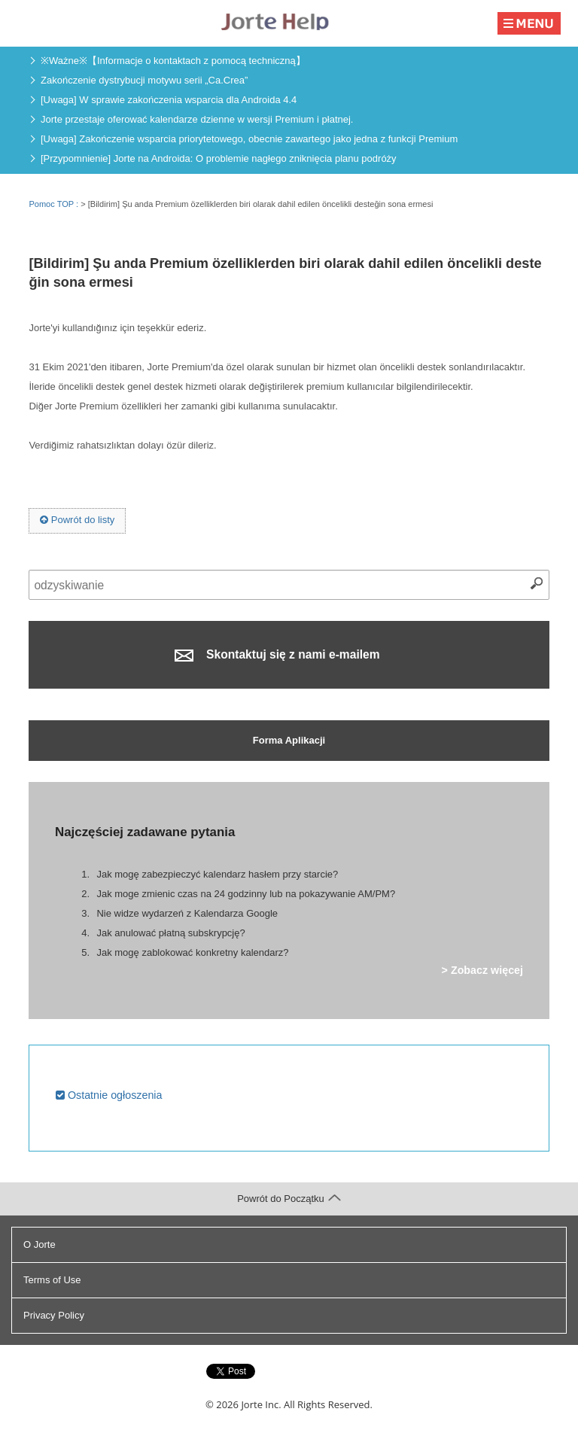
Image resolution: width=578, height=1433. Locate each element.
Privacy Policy (53, 1315)
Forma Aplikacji (289, 740)
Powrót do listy (77, 519)
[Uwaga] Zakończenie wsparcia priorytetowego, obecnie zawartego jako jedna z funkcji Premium (249, 139)
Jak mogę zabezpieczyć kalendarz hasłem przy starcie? (217, 874)
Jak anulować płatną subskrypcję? (170, 933)
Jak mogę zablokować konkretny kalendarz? (192, 952)
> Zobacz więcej (482, 970)
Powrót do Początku (289, 1198)
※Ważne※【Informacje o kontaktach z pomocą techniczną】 (173, 60)
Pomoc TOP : (55, 203)
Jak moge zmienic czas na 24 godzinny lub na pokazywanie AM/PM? (245, 893)
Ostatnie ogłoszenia (109, 1095)
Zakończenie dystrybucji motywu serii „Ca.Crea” (144, 80)
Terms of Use (52, 1279)
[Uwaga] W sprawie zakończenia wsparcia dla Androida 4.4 (169, 99)
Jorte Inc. (261, 1404)
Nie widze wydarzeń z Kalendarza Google (187, 913)
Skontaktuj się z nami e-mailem (277, 655)
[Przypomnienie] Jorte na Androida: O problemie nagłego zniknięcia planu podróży (219, 158)
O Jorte (39, 1244)
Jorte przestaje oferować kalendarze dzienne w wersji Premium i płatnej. (197, 119)
